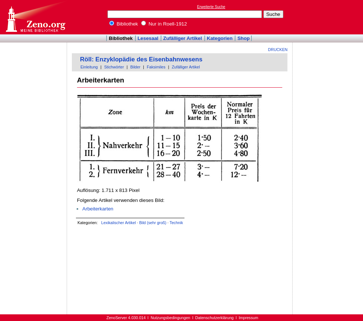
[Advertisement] (33, 64)
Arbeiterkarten (97, 209)
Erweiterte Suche (211, 7)
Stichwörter (114, 67)
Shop (243, 38)
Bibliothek (123, 24)
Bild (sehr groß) (152, 222)
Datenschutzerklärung (214, 317)
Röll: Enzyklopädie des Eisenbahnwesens (141, 59)
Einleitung (89, 67)
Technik (176, 222)
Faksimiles (156, 67)
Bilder (135, 67)
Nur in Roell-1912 (164, 24)
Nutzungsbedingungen (170, 317)
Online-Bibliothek (35, 17)
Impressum (248, 317)
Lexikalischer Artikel (118, 222)
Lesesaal (147, 38)
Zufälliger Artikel (182, 38)
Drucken (278, 49)
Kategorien (220, 38)
